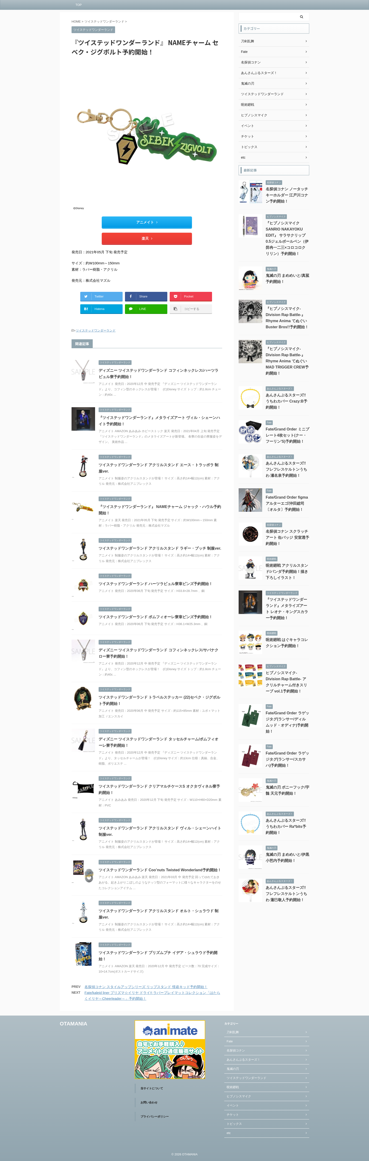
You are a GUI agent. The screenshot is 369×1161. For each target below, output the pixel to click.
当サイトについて (151, 1088)
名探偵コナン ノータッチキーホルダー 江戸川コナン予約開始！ (287, 195)
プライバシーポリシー (154, 1116)
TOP (79, 5)
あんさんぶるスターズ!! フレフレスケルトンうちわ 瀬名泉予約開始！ (286, 469)
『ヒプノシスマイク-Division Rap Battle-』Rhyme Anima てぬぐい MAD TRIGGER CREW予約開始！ (287, 361)
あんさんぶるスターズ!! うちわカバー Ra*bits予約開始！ (286, 826)
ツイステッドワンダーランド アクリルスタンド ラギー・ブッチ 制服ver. (160, 548)
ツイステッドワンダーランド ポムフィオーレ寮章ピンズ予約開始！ (156, 617)
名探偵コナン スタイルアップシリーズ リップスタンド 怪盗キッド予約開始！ (146, 987)
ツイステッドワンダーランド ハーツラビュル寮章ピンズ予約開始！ (156, 584)
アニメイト (146, 222)
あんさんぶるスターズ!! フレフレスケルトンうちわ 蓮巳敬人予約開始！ (286, 894)
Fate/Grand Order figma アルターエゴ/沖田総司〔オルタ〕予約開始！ (287, 503)
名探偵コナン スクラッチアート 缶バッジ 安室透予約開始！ (287, 537)
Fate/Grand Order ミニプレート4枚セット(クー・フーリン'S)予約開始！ (287, 435)
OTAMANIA (73, 1024)
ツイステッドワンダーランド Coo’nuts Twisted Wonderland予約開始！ (160, 870)
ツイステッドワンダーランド (96, 330)
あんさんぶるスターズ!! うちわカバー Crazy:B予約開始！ (286, 401)
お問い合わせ (148, 1102)
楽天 (147, 238)
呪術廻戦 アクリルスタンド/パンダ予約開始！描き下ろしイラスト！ (287, 571)
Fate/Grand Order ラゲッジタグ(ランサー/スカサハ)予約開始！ (287, 759)
